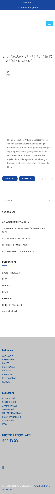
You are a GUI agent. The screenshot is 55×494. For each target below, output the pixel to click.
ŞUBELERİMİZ (8, 409)
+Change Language (29, 7)
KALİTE (5, 363)
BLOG (4, 279)
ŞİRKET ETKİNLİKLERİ (12, 305)
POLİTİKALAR (8, 367)
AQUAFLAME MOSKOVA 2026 (16, 238)
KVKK (4, 424)
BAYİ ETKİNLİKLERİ (11, 273)
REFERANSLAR (9, 378)
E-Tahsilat (27, 2)
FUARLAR (9, 178)
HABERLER (27, 178)
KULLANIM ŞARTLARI (12, 413)
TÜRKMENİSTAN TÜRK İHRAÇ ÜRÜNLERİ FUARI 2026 (23, 230)
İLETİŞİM (6, 382)
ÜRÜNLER (6, 370)
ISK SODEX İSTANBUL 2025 (14, 245)
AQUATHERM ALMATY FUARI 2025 (18, 251)
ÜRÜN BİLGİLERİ (9, 311)
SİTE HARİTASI (9, 420)
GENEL (5, 292)
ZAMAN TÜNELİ (9, 406)
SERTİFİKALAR (9, 402)
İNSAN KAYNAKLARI (11, 417)
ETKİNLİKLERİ (8, 398)
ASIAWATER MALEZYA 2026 (15, 222)
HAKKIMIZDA (8, 359)
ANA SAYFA (7, 356)
